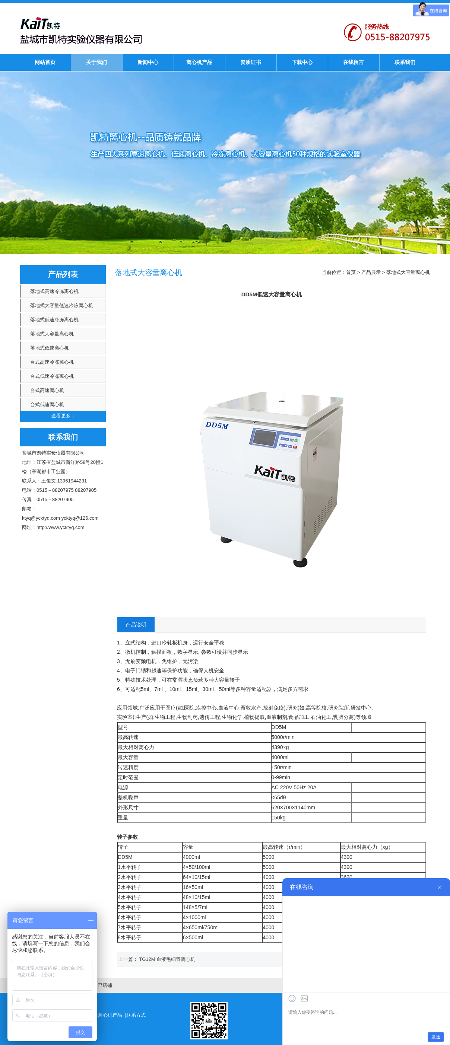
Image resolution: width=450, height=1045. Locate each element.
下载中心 (302, 62)
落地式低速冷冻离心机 (54, 319)
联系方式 (136, 1015)
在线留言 (353, 62)
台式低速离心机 (47, 404)
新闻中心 (147, 62)
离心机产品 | (112, 1015)
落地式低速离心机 (49, 348)
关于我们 (96, 62)
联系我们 (404, 62)
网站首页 (45, 62)
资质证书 (250, 62)
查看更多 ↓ (63, 415)
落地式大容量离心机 (52, 334)
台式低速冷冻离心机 (52, 376)
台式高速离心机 (47, 390)
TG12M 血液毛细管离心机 (167, 959)
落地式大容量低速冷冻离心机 (61, 305)
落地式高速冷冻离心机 (54, 291)
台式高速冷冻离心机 (52, 362)
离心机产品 (199, 62)
